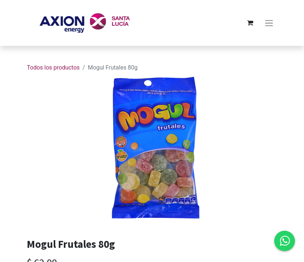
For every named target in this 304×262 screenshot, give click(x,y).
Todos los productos (53, 67)
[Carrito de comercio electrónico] (250, 23)
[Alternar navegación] (269, 23)
